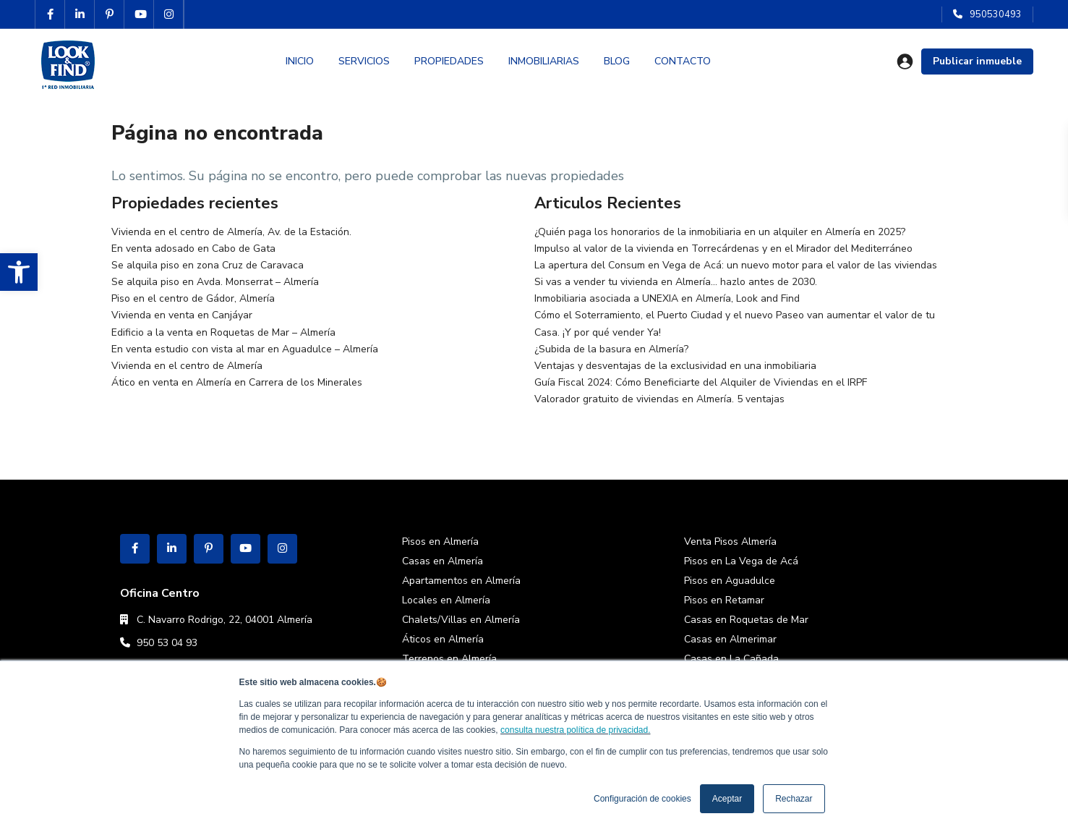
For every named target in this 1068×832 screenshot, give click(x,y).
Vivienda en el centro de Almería (186, 366)
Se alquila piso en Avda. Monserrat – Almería (215, 282)
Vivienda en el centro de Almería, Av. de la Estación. (231, 232)
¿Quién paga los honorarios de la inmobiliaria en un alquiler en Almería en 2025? (719, 232)
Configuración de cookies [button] (642, 799)
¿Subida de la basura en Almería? (611, 349)
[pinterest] (109, 14)
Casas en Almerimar (730, 639)
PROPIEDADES (449, 61)
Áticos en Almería (443, 639)
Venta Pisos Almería (730, 541)
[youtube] (139, 14)
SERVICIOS (364, 61)
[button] (19, 272)
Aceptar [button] (727, 799)
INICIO (300, 61)
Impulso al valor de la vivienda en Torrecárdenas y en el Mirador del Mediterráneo (723, 248)
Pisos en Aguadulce (729, 580)
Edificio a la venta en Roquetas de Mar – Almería (223, 332)
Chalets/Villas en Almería (461, 620)
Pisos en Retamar (724, 600)
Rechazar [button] (793, 799)
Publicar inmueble (977, 61)
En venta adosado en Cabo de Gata (193, 248)
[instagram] (169, 14)
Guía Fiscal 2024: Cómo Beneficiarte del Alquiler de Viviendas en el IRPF (700, 382)
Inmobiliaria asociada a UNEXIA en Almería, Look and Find (667, 298)
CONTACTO (682, 61)
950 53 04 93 (167, 643)
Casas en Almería (442, 561)
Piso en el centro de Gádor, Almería (193, 298)
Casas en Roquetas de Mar (746, 620)
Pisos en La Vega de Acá (741, 561)
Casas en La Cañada (731, 659)
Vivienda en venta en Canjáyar (181, 315)
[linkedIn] (80, 14)
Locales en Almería (446, 600)
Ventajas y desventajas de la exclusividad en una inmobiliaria (675, 366)
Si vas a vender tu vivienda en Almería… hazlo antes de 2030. (675, 282)
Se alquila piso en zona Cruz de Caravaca (207, 265)
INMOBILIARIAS (543, 61)
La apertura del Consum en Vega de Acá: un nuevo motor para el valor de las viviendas (735, 265)
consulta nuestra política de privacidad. (575, 730)
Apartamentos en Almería (461, 580)
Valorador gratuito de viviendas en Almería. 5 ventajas (659, 399)
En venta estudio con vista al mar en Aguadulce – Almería (244, 349)
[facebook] (50, 14)
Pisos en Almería (440, 541)
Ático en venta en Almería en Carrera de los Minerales (236, 382)
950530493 (996, 14)
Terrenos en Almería (449, 659)
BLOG (617, 61)
